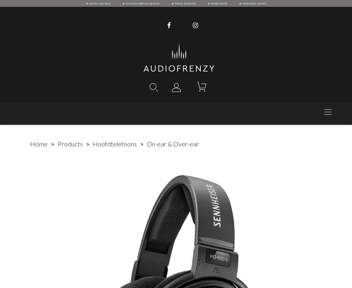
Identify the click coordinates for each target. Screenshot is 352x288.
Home (39, 144)
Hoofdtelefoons (115, 144)
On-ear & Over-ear (173, 144)
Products (70, 144)
